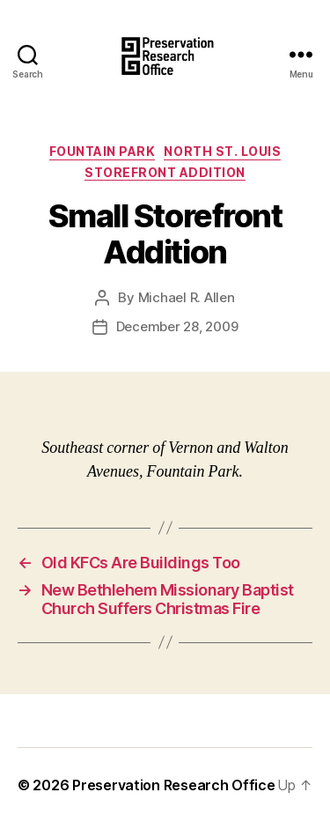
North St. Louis (222, 151)
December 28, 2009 (177, 326)
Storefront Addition (165, 172)
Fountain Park (102, 151)
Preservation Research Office (173, 785)
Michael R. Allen (186, 297)
